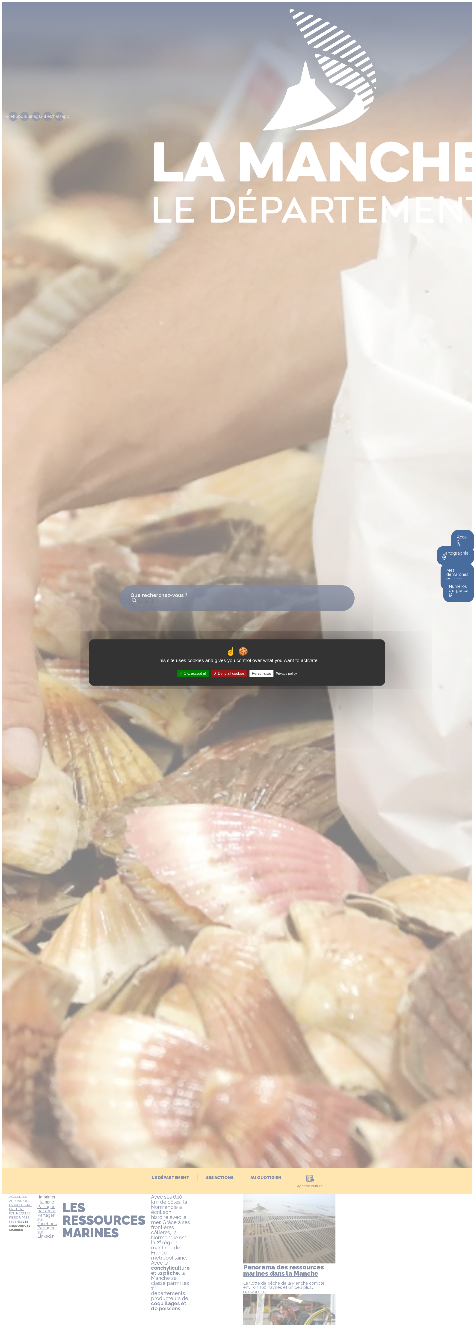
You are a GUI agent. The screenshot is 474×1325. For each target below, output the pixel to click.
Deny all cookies (229, 673)
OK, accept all (193, 673)
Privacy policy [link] (286, 673)
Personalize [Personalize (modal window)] (261, 673)
